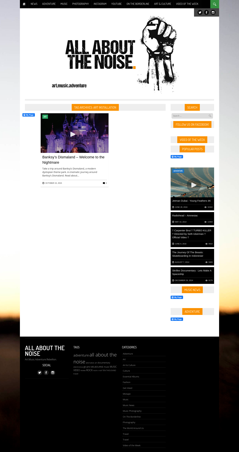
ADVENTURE (49, 3)
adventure (81, 355)
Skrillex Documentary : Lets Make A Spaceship (191, 272)
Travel (126, 433)
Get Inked (127, 388)
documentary (104, 362)
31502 (210, 207)
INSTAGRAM (100, 3)
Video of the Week (131, 445)
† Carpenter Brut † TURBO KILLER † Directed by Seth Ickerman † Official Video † (191, 234)
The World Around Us (133, 428)
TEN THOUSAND (109, 370)
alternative (90, 363)
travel (76, 373)
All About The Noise (45, 350)
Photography (129, 422)
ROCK (89, 370)
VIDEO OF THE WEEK (187, 3)
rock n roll (97, 370)
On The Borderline (132, 416)
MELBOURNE (97, 366)
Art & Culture (129, 365)
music (106, 366)
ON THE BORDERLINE (138, 3)
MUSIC (64, 3)
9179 (210, 280)
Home (24, 4)
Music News (128, 405)
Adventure (178, 171)
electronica (78, 367)
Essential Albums (131, 376)
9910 (210, 244)
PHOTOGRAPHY (80, 3)
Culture (126, 370)
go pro (86, 366)
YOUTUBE (116, 3)
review (83, 370)
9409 (210, 262)
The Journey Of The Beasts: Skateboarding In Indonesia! (187, 254)
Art (45, 116)
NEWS (34, 3)
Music (125, 399)
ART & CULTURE (162, 3)
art (96, 362)
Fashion (126, 382)
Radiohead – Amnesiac (185, 215)
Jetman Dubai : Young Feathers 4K (191, 200)
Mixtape (127, 393)
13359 (210, 222)
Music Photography (132, 410)
